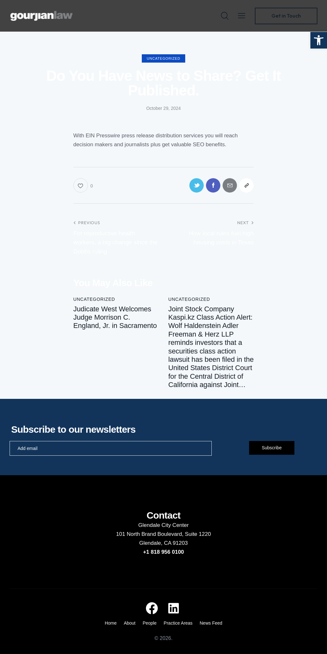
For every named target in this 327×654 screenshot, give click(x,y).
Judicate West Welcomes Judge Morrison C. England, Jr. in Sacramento (115, 317)
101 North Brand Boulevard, (150, 534)
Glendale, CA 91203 (163, 543)
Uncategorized (163, 58)
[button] (318, 40)
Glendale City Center (163, 525)
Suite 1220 (198, 534)
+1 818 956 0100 (163, 552)
